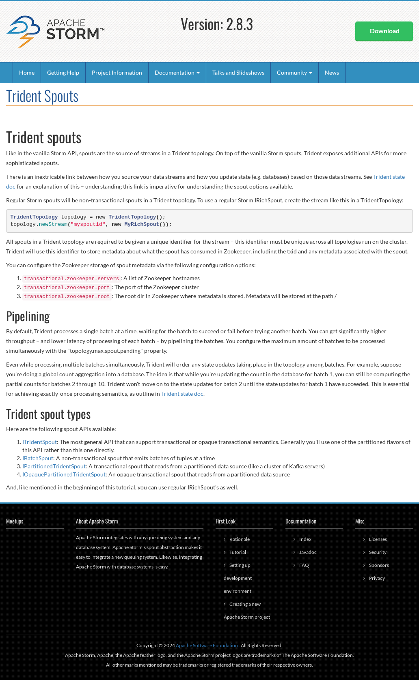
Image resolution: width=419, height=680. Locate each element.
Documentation (177, 72)
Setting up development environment (238, 578)
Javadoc (308, 552)
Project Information (117, 72)
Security (378, 552)
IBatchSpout (37, 458)
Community (294, 72)
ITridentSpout (39, 441)
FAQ (304, 565)
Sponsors (379, 565)
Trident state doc (182, 393)
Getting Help (63, 72)
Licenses (378, 539)
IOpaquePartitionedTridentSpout (64, 474)
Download (385, 30)
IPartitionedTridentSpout (54, 466)
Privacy (377, 578)
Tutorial (237, 552)
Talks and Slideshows (238, 72)
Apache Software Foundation (207, 645)
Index (305, 539)
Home (27, 72)
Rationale (239, 539)
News (332, 72)
